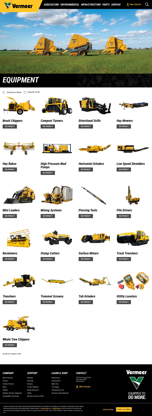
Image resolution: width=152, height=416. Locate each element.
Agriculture (51, 4)
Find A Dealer (134, 4)
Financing (30, 381)
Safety (29, 393)
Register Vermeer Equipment (12, 393)
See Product (10, 126)
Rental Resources (33, 390)
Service (116, 4)
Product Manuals (32, 387)
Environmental (69, 4)
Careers (5, 381)
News (4, 387)
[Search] (147, 4)
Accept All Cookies (124, 409)
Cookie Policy (56, 408)
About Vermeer (8, 378)
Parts (106, 4)
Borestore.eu (56, 378)
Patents (5, 390)
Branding (30, 378)
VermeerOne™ (56, 381)
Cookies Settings (108, 409)
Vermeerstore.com (58, 390)
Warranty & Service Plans (35, 396)
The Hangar (55, 387)
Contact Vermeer (8, 384)
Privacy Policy (44, 408)
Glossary (30, 384)
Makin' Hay (55, 384)
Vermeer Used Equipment (60, 393)
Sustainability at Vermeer (11, 396)
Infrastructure (91, 4)
